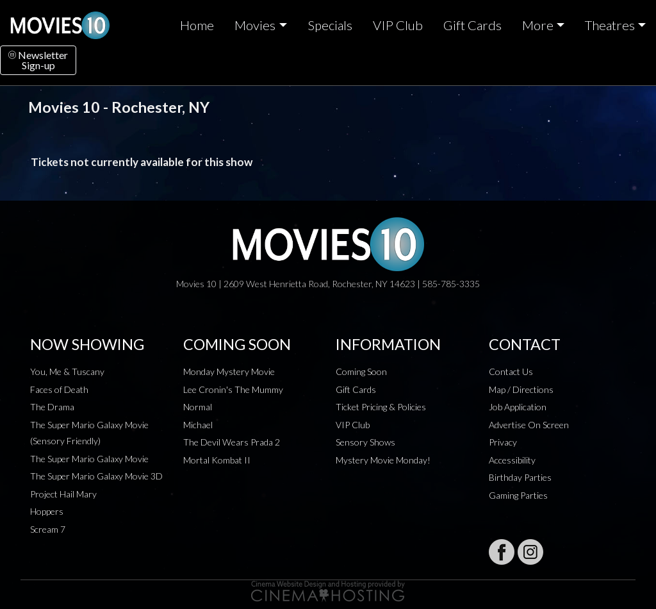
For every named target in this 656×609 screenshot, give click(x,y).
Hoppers (46, 511)
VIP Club (398, 25)
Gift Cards (472, 25)
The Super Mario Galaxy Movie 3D (96, 476)
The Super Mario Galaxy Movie (89, 458)
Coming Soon (361, 371)
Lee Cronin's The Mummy (233, 389)
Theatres (610, 25)
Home (197, 25)
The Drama (52, 406)
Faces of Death (59, 389)
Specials (330, 25)
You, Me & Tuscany (67, 371)
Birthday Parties (520, 477)
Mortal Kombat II (216, 460)
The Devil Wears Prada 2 (231, 442)
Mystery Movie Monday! (383, 460)
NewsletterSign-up (38, 60)
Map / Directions (521, 389)
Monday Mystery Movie (229, 371)
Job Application (517, 406)
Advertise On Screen (529, 424)
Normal (197, 406)
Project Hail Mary (63, 493)
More (538, 25)
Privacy (503, 442)
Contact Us (511, 371)
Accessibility (512, 460)
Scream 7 (47, 529)
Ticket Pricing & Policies (381, 406)
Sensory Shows (365, 442)
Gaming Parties (518, 495)
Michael (198, 424)
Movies (254, 25)
